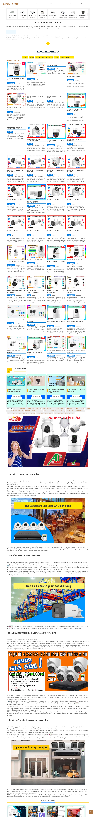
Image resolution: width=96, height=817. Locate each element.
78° (36, 57)
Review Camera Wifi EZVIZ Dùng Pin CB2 (36, 390)
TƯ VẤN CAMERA (42, 4)
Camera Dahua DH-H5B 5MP (34, 260)
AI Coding (68, 57)
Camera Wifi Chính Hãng (13, 60)
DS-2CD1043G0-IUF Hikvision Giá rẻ (34, 411)
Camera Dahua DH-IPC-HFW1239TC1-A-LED (53, 408)
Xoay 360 (57, 57)
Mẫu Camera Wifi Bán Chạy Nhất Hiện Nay (54, 411)
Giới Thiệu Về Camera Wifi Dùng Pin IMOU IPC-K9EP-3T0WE (56, 390)
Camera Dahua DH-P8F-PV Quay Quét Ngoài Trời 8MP (75, 110)
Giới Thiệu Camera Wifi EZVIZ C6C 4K (76, 411)
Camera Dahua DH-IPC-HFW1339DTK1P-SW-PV (53, 231)
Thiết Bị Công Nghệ (77, 4)
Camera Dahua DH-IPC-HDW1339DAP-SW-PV (73, 200)
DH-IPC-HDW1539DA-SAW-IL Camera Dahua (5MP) (14, 128)
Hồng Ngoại (41, 57)
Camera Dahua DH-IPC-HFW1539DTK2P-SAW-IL (33, 231)
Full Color (48, 57)
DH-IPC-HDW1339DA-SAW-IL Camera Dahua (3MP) (34, 140)
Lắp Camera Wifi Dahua (48, 22)
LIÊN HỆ (84, 4)
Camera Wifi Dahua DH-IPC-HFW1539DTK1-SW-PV (14, 200)
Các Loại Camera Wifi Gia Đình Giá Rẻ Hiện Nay (16, 390)
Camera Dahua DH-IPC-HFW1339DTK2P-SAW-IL (13, 231)
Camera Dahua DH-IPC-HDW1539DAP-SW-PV (53, 200)
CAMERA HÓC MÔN (11, 4)
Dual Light (31, 57)
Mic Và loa (25, 57)
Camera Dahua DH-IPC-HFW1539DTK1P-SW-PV (73, 231)
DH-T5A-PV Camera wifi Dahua (35, 76)
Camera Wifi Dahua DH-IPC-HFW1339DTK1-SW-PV (34, 202)
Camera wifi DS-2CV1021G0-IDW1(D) (75, 408)
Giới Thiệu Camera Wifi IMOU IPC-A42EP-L (76, 390)
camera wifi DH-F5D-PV (73, 76)
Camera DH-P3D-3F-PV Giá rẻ (75, 260)
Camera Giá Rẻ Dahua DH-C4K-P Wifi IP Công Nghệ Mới (35, 291)
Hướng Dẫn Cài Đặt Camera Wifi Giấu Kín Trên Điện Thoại (21, 413)
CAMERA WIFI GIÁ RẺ (66, 4)
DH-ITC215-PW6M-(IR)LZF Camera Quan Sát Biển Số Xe (27, 408)
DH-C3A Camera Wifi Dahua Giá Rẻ (16, 320)
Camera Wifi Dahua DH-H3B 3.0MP (16, 261)
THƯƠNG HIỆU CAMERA (54, 4)
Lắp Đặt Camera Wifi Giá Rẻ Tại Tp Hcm (64, 413)
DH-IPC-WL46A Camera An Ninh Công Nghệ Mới (55, 291)
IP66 (73, 57)
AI (52, 57)
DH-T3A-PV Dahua (52, 65)
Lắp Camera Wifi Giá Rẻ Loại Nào (45, 413)
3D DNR (62, 57)
